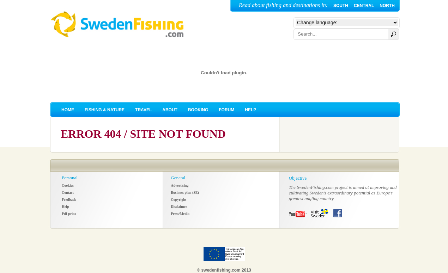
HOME (67, 109)
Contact (68, 192)
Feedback (69, 199)
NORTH (387, 5)
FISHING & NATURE (105, 109)
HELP (250, 109)
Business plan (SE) (185, 192)
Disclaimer (179, 207)
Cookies (68, 185)
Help (65, 207)
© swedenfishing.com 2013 (224, 270)
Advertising (179, 185)
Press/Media (180, 214)
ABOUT (169, 109)
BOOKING (198, 109)
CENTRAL (364, 5)
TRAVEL (143, 109)
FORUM (226, 109)
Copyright (178, 199)
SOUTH (340, 5)
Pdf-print (69, 214)
